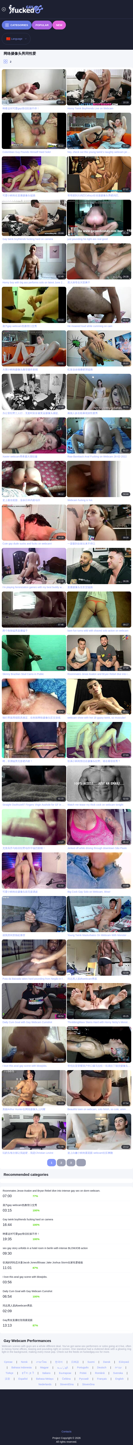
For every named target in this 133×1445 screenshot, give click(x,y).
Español (23, 1378)
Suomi (91, 1361)
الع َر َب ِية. (63, 1367)
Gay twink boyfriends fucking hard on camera (28, 1219)
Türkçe (9, 1373)
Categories (16, 25)
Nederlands (45, 1384)
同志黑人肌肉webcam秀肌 (17, 1305)
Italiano (46, 1373)
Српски (8, 1361)
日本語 (75, 1361)
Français (102, 1378)
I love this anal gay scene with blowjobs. (25, 1276)
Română (100, 1373)
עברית (118, 1367)
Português (83, 1367)
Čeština (66, 1378)
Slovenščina (67, 1384)
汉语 (7, 1378)
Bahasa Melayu (45, 1378)
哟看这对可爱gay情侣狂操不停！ (21, 1233)
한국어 (59, 1361)
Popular (42, 25)
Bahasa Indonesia (21, 1367)
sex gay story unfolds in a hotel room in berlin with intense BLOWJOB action (45, 1248)
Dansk (106, 1361)
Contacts (66, 1431)
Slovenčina (88, 1384)
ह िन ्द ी (28, 1373)
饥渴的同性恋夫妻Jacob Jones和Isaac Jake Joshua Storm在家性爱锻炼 (43, 1262)
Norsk (24, 1361)
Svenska (118, 1373)
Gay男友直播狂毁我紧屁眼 (18, 1320)
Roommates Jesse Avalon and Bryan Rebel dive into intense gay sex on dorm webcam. (51, 1190)
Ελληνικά (124, 1361)
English (119, 1378)
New (59, 25)
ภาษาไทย (41, 1361)
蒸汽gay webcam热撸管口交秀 (20, 1205)
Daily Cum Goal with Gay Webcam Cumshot (27, 1291)
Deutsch (101, 1367)
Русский (84, 1378)
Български (65, 1373)
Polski (83, 1373)
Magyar (44, 1367)
